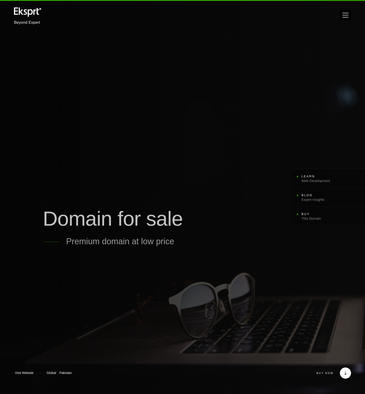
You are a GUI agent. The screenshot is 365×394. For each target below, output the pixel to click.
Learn (315, 178)
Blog (315, 197)
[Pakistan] (65, 373)
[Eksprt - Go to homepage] (27, 13)
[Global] (51, 373)
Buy (315, 216)
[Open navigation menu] (345, 15)
